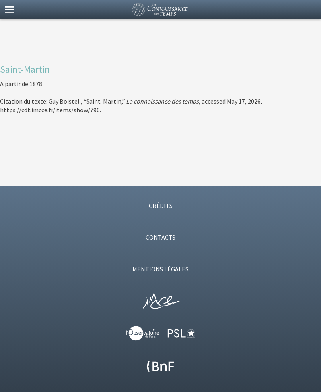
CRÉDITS (161, 205)
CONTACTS (160, 237)
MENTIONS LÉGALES (160, 269)
